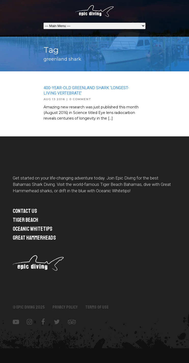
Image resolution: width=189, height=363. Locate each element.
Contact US (25, 212)
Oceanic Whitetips (32, 230)
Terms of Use (97, 310)
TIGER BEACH (25, 221)
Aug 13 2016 (54, 99)
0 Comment (80, 99)
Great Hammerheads (34, 238)
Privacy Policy (65, 310)
